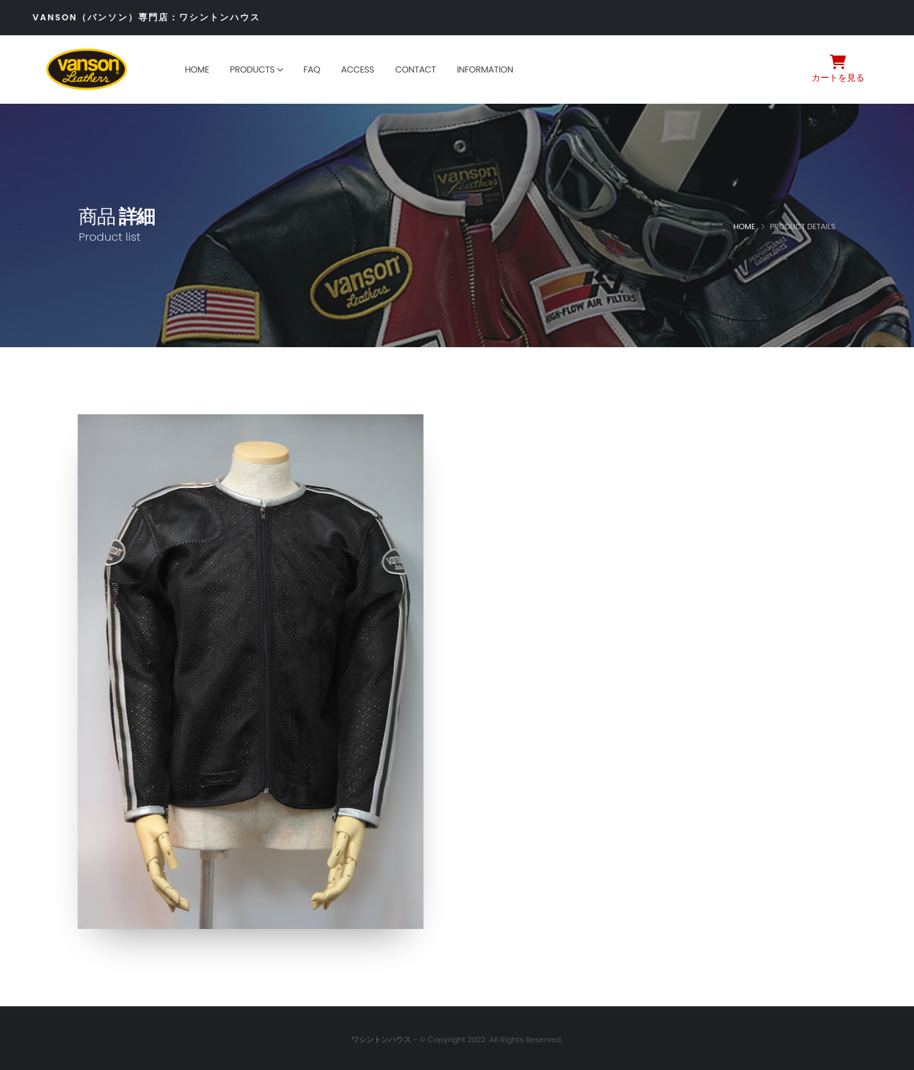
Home (196, 69)
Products (252, 69)
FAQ (311, 69)
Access (357, 69)
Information (485, 69)
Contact (415, 69)
